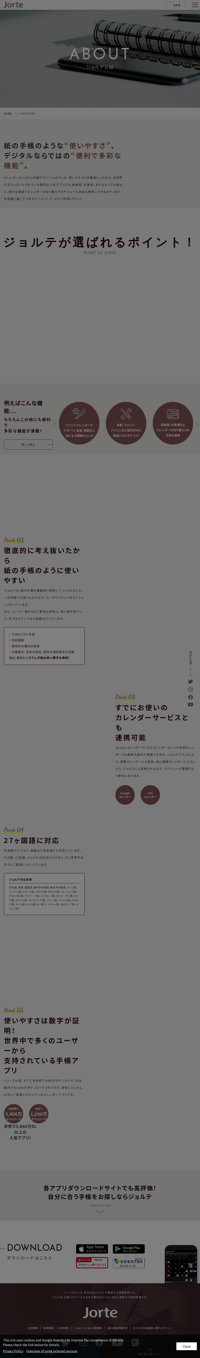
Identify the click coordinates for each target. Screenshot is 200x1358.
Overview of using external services (51, 1351)
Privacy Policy (13, 1351)
